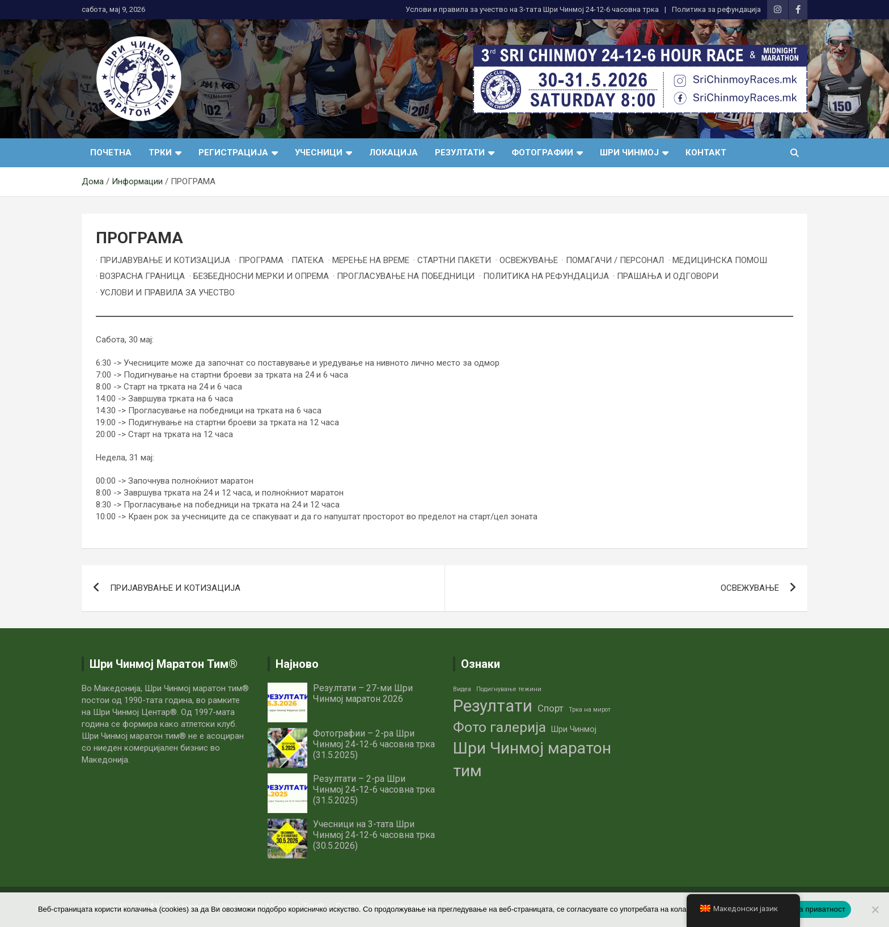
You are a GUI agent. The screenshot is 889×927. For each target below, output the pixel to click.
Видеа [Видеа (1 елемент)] (462, 689)
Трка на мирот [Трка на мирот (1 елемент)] (590, 709)
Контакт (705, 152)
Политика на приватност (802, 909)
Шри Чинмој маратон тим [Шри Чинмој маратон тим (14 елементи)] (532, 759)
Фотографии (542, 152)
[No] (874, 909)
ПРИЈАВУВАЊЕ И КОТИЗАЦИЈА (175, 588)
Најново (297, 664)
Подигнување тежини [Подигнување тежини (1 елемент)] (508, 689)
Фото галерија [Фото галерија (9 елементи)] (499, 727)
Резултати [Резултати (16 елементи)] (492, 706)
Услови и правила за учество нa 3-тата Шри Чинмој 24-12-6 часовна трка (532, 9)
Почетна (111, 152)
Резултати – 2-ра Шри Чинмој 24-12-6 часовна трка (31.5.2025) (374, 789)
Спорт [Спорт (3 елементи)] (550, 708)
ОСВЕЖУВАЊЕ (750, 588)
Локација (393, 152)
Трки (160, 152)
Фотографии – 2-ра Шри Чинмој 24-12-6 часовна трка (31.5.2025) (374, 744)
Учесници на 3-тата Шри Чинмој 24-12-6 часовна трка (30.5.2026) (374, 835)
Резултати (460, 152)
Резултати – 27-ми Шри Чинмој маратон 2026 (363, 693)
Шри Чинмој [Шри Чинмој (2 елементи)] (573, 729)
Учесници (318, 152)
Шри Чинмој (629, 152)
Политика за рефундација (716, 9)
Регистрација (233, 152)
